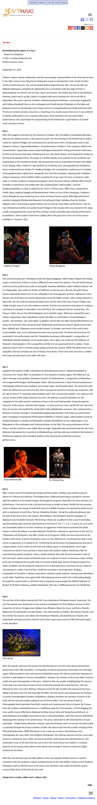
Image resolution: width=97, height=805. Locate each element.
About (53, 797)
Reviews (37, 797)
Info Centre (71, 797)
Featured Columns (86, 797)
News (60, 797)
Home (46, 797)
